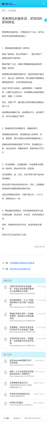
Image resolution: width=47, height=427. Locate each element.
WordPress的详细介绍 (20, 268)
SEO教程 (12, 10)
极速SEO (17, 418)
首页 (4, 10)
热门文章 (8, 354)
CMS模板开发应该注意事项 (22, 262)
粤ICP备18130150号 (33, 418)
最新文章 (8, 280)
